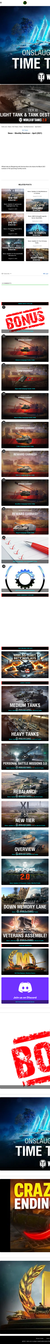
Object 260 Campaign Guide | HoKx (25, 388)
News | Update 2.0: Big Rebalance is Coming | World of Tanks (25, 797)
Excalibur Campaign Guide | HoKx (25, 504)
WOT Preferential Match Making (25, 590)
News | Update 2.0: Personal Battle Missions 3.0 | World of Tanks (25, 768)
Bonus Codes (39, 1338)
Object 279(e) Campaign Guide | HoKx (25, 417)
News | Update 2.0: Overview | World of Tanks (25, 854)
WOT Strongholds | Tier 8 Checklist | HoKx (25, 561)
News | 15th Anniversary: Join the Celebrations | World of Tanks (25, 940)
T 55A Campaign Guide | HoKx (25, 446)
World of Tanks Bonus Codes (25, 331)
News (9, 126)
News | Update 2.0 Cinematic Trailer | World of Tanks (25, 883)
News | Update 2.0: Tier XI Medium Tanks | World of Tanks (25, 710)
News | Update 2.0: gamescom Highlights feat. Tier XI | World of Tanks (25, 825)
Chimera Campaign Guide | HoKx (25, 360)
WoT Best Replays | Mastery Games (25, 973)
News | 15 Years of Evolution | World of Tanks (25, 912)
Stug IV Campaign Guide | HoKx (25, 532)
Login (45, 273)
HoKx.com (4, 126)
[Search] (49, 3)
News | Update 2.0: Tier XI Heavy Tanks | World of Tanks (25, 739)
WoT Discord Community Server (25, 1002)
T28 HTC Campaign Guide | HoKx (25, 475)
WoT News (15, 126)
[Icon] (25, 699)
